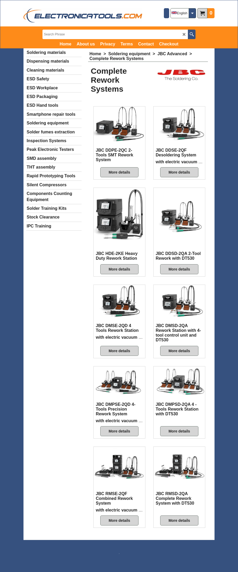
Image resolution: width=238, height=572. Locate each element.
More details (119, 172)
